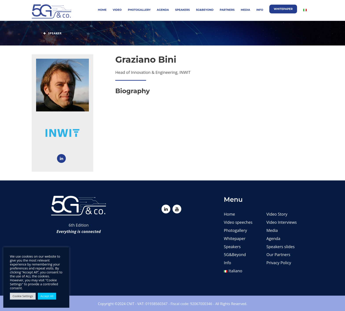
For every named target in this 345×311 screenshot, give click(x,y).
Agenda (163, 9)
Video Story (276, 214)
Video (117, 9)
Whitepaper (283, 9)
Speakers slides (280, 246)
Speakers (182, 9)
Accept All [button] (46, 296)
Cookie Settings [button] (23, 296)
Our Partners (278, 254)
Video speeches (238, 222)
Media (245, 9)
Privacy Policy (278, 262)
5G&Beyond (205, 9)
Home (102, 9)
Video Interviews (281, 222)
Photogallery (139, 9)
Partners (227, 9)
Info (259, 9)
